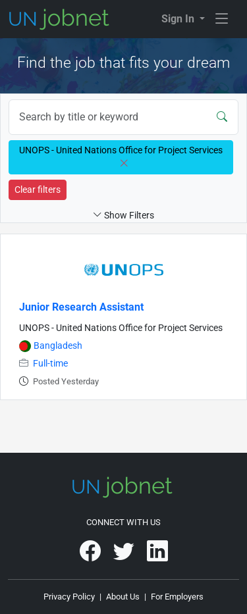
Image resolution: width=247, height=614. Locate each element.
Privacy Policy (69, 596)
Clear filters (37, 189)
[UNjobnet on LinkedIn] (157, 556)
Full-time (50, 363)
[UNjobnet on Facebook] (91, 556)
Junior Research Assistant (81, 307)
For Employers (177, 596)
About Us (123, 596)
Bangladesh (58, 345)
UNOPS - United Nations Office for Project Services (121, 328)
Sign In (179, 19)
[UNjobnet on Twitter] (124, 556)
